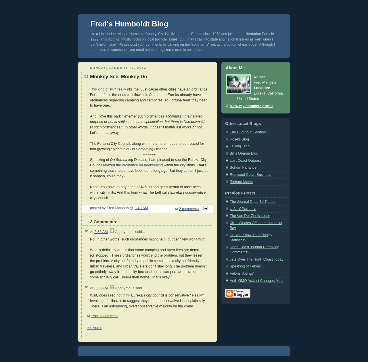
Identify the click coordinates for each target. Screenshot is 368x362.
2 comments (189, 209)
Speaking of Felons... (247, 266)
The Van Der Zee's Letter (250, 216)
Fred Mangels (265, 82)
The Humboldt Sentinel (248, 132)
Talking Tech (240, 146)
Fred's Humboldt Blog (129, 24)
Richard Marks (241, 182)
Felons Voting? (242, 274)
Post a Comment (104, 316)
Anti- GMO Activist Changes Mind (256, 281)
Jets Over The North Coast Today (256, 259)
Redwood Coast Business (250, 175)
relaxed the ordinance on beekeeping (133, 165)
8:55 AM (101, 288)
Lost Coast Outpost (245, 161)
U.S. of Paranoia (243, 209)
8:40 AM (141, 208)
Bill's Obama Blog (244, 153)
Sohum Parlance (243, 167)
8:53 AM (101, 232)
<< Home (94, 328)
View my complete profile (251, 106)
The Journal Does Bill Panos (252, 202)
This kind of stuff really (108, 89)
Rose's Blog (239, 139)
